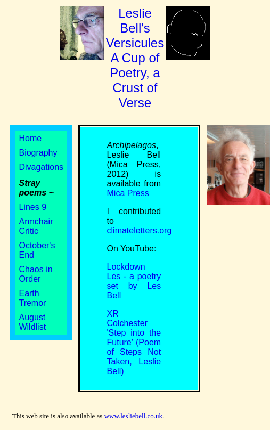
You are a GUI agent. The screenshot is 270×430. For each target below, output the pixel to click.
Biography (38, 152)
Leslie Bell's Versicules (135, 58)
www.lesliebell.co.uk (133, 416)
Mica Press (128, 193)
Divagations (41, 167)
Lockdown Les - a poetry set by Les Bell (134, 281)
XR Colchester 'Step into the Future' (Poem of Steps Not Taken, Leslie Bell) (134, 342)
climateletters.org (139, 230)
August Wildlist (32, 322)
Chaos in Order (35, 274)
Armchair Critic (36, 226)
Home (30, 138)
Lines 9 (32, 207)
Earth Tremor (32, 298)
